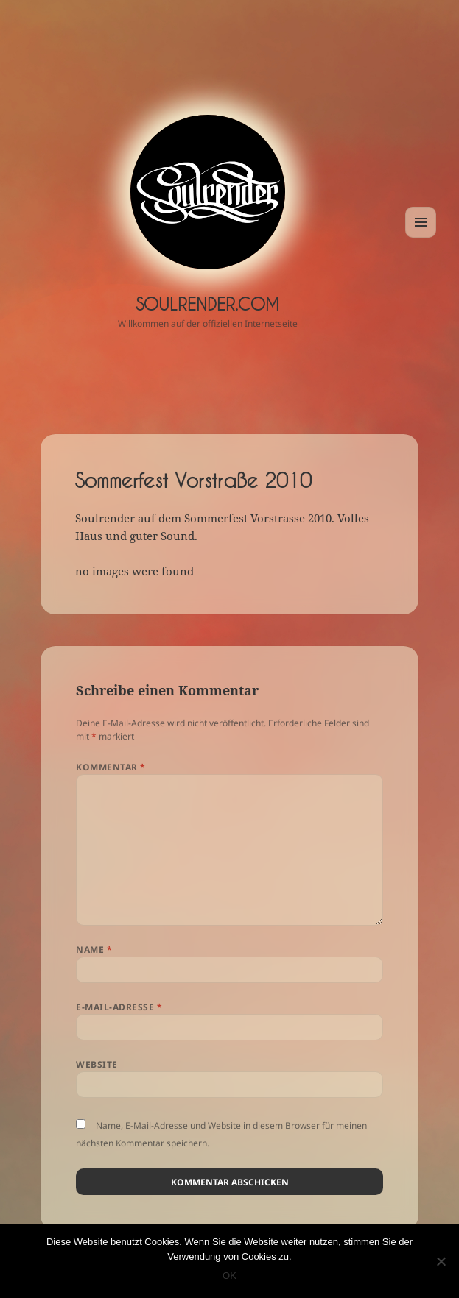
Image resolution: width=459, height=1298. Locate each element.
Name (94, 949)
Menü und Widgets (421, 237)
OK (229, 1275)
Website (96, 1064)
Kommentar (110, 767)
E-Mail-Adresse (119, 1007)
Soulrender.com (207, 303)
